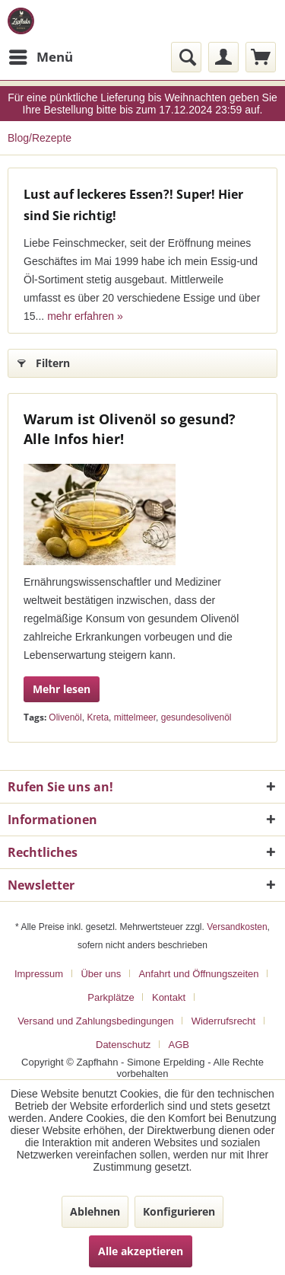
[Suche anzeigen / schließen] (186, 57)
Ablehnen (95, 1211)
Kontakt (168, 997)
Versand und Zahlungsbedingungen (95, 1021)
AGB (179, 1044)
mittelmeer (135, 717)
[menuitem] (40, 57)
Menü (41, 55)
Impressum (38, 973)
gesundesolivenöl (196, 717)
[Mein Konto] (223, 57)
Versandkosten (237, 927)
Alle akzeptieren (140, 1251)
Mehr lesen (61, 689)
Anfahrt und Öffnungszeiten (198, 973)
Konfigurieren (179, 1211)
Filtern (43, 360)
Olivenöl (65, 717)
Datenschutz (123, 1044)
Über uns (101, 973)
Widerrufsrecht (224, 1021)
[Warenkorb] (260, 57)
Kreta (98, 717)
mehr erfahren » (85, 316)
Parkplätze (110, 997)
